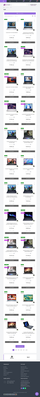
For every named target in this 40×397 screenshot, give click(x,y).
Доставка (5, 366)
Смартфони (23, 369)
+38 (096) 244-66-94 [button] (25, 381)
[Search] (27, 5)
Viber (21, 388)
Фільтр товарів (20, 13)
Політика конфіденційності (8, 372)
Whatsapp (25, 388)
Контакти (5, 375)
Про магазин (6, 368)
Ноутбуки (7, 7)
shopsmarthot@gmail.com (25, 382)
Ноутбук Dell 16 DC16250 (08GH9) (11, 32)
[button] (16, 1)
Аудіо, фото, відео (23, 366)
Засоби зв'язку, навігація (25, 376)
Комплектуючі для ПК (24, 368)
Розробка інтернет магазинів (17, 392)
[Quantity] (12, 40)
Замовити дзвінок (33, 5)
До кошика (12, 42)
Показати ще (20, 346)
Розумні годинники (24, 373)
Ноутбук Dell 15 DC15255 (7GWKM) (12, 87)
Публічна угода (6, 373)
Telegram (23, 388)
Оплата (5, 369)
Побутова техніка (23, 375)
